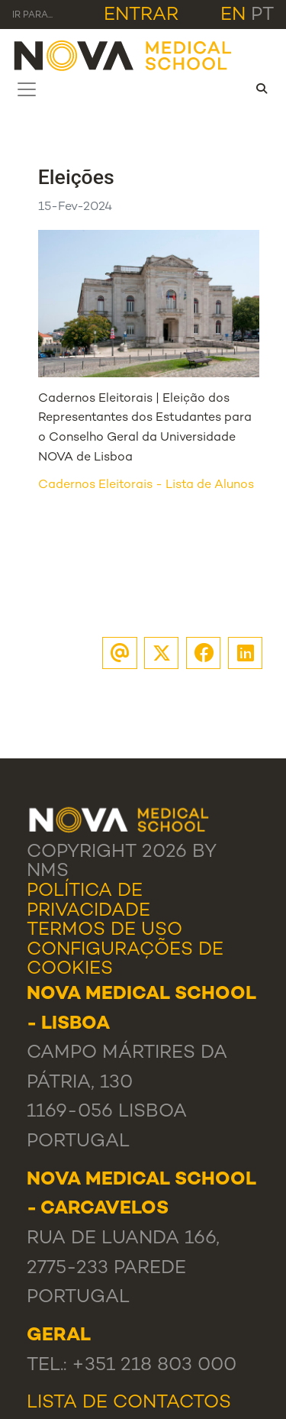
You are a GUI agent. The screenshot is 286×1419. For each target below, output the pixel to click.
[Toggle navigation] (26, 89)
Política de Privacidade (88, 901)
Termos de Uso (104, 930)
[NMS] (123, 55)
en (233, 15)
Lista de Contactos (129, 1403)
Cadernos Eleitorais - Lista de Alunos (146, 485)
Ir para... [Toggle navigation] (32, 16)
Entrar (141, 15)
